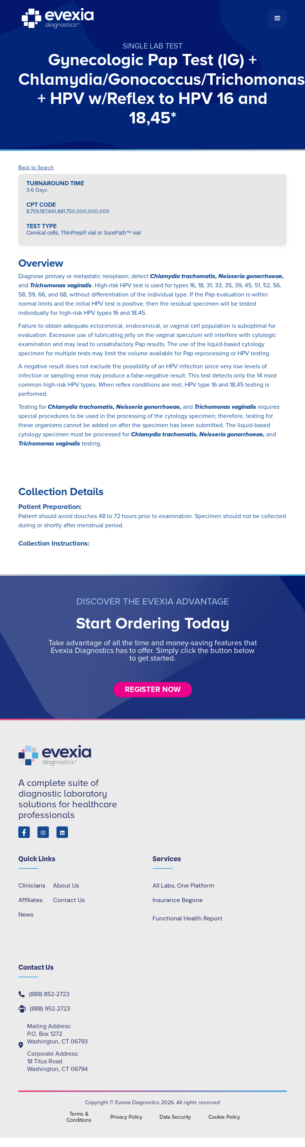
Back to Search (36, 168)
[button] (277, 18)
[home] (143, 18)
